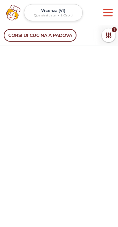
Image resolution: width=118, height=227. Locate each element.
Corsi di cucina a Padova (40, 35)
